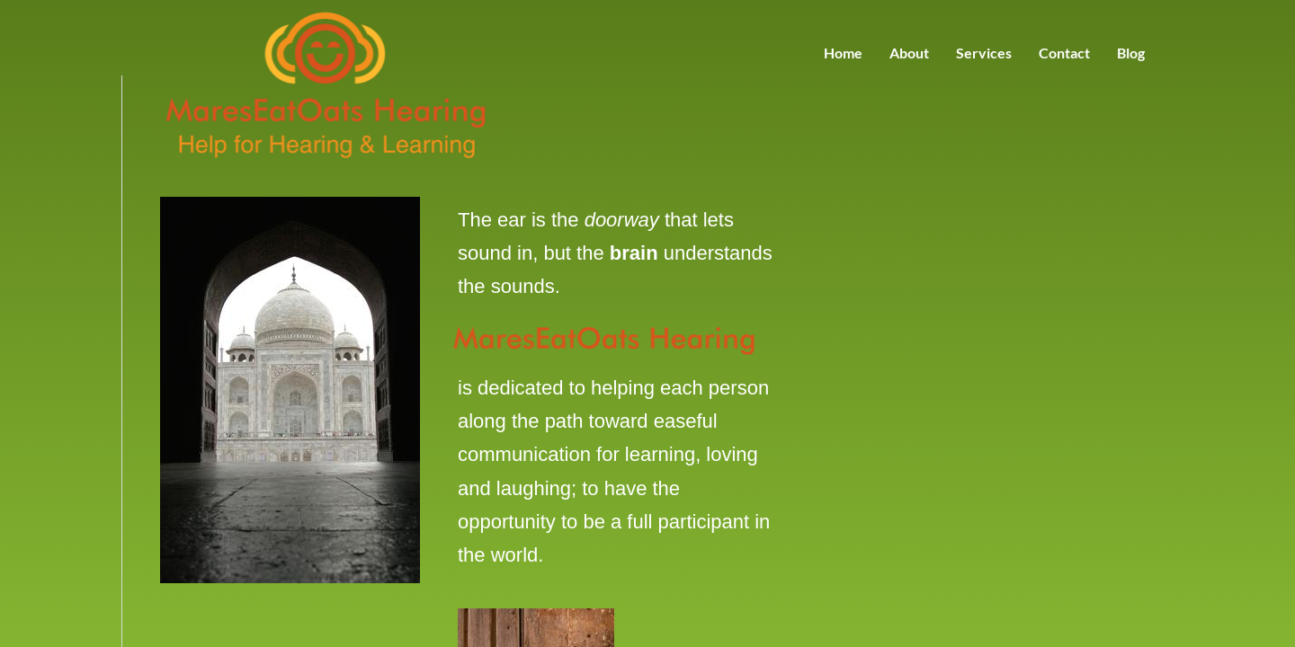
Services (984, 52)
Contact (1064, 52)
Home (843, 52)
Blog (1131, 52)
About (909, 52)
